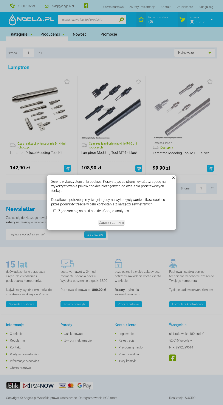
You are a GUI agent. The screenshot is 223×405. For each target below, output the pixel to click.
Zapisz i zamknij (111, 223)
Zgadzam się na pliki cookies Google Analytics (93, 211)
